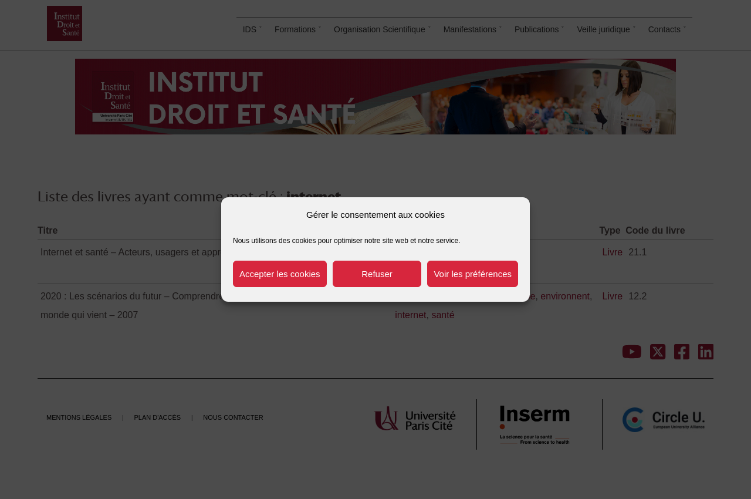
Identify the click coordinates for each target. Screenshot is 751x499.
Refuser (377, 274)
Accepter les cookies (279, 274)
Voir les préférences (473, 274)
